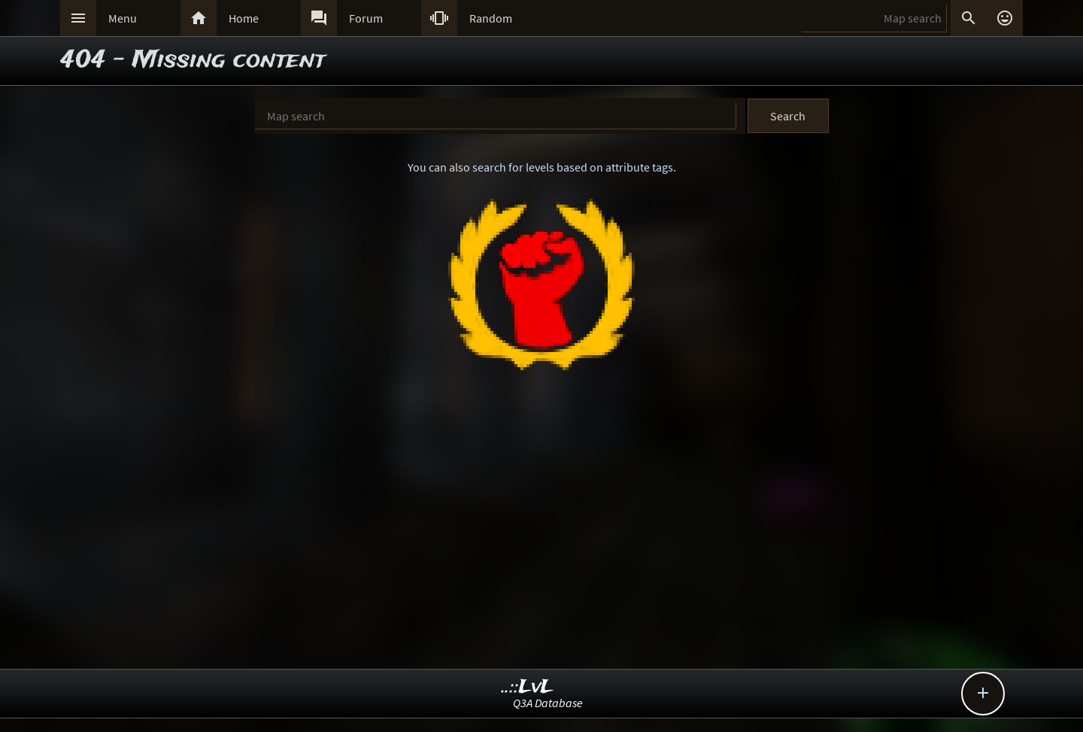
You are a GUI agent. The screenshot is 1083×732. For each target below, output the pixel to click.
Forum (366, 18)
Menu (122, 18)
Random (490, 18)
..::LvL (527, 687)
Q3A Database (548, 702)
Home (244, 18)
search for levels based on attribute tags (572, 167)
